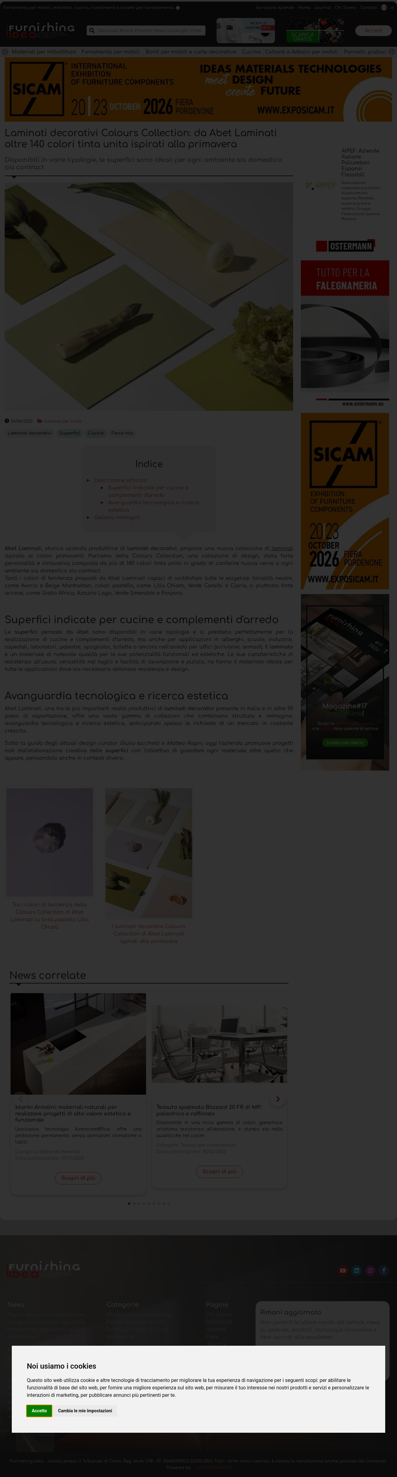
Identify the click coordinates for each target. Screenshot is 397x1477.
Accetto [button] (39, 1410)
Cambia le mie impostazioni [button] (85, 1410)
